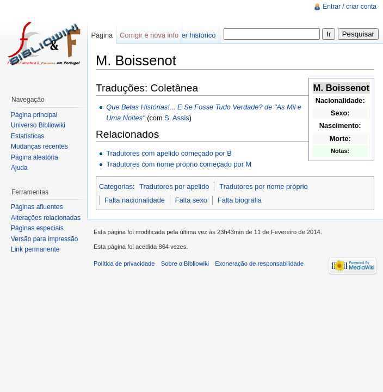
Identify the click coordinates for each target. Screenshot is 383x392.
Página (102, 35)
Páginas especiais (37, 228)
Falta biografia (240, 200)
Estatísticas (27, 136)
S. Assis (176, 118)
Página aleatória (34, 157)
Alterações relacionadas (46, 218)
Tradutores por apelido (174, 186)
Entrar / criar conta (349, 6)
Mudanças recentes (39, 146)
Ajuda (19, 167)
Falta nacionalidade (134, 200)
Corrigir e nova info (149, 35)
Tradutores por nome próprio (263, 186)
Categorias (116, 186)
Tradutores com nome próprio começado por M (178, 164)
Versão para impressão (44, 239)
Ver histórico (196, 35)
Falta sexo (191, 200)
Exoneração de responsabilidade (259, 263)
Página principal (34, 115)
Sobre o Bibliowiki (185, 263)
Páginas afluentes (37, 207)
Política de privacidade (124, 263)
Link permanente (35, 249)
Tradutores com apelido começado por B (169, 153)
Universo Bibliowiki (38, 125)
